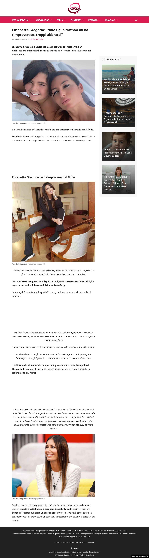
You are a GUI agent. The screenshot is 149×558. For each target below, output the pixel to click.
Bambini (95, 19)
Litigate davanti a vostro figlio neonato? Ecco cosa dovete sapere (118, 152)
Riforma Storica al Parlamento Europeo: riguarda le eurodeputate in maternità (118, 117)
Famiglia (112, 19)
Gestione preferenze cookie (140, 556)
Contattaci (90, 542)
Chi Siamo (59, 555)
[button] (136, 19)
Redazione (68, 555)
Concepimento (23, 19)
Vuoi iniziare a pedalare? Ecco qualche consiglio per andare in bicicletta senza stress (117, 84)
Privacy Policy (79, 555)
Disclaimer (90, 555)
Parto (63, 19)
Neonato (78, 19)
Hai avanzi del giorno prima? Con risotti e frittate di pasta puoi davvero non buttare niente (115, 183)
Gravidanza (45, 19)
